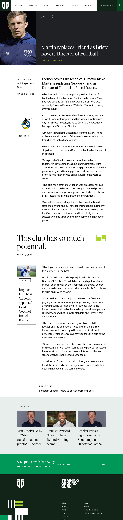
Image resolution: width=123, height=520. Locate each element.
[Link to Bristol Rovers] (26, 123)
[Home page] (5, 5)
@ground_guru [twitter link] (86, 390)
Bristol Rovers (57, 60)
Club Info (26, 136)
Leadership (45, 60)
